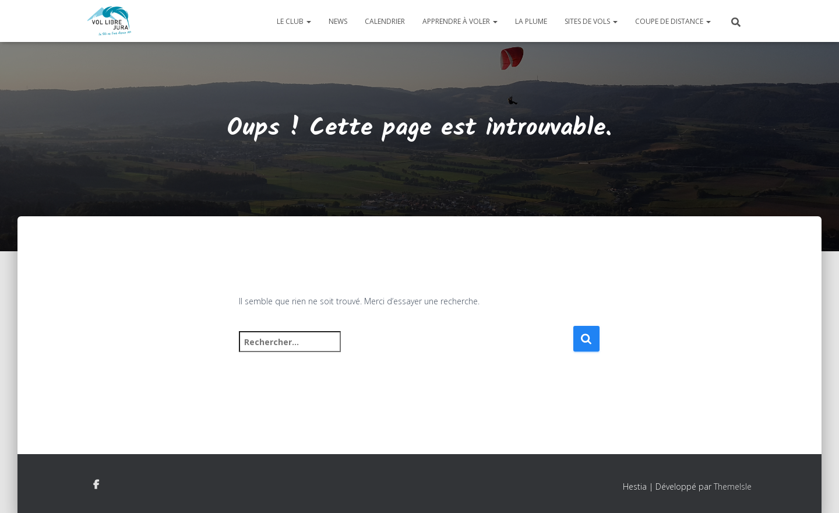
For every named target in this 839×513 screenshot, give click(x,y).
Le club (294, 21)
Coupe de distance (673, 21)
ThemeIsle (733, 486)
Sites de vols (591, 21)
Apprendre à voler (460, 21)
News (338, 21)
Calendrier (385, 21)
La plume (531, 21)
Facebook (96, 485)
